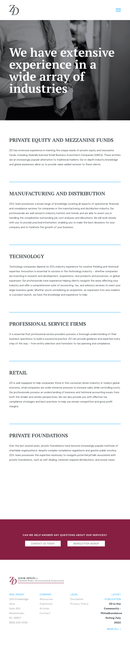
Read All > (114, 629)
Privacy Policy (79, 603)
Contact (45, 613)
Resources (46, 599)
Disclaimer (77, 599)
